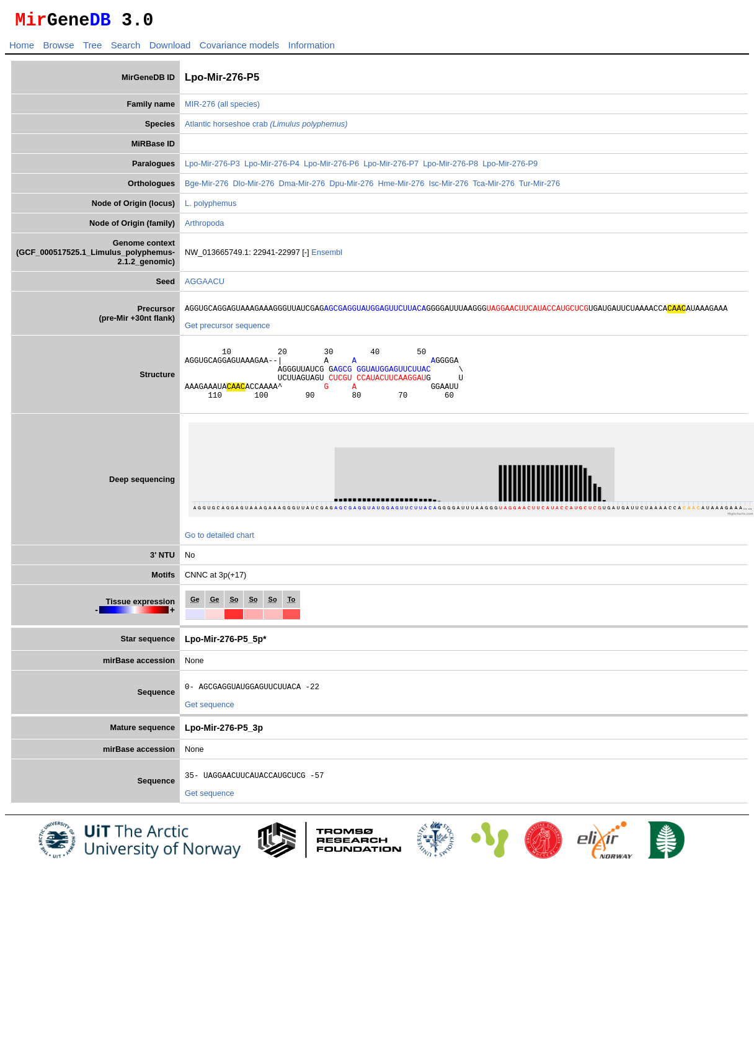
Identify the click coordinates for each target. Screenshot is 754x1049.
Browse (58, 48)
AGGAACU (204, 285)
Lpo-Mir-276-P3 (212, 167)
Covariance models (239, 48)
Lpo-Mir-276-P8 (450, 167)
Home (21, 48)
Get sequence (209, 723)
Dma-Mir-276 (302, 187)
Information (311, 48)
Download (170, 48)
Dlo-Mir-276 (254, 187)
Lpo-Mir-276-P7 (391, 167)
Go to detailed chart (219, 551)
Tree (92, 48)
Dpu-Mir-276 (351, 187)
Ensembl (326, 256)
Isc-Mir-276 (448, 187)
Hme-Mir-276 (401, 187)
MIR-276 (200, 107)
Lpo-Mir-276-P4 (271, 167)
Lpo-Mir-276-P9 (510, 167)
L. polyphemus (210, 207)
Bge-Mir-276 (206, 187)
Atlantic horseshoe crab (266, 127)
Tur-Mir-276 (539, 187)
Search (126, 48)
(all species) (239, 107)
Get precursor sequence (227, 331)
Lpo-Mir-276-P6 (331, 167)
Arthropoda (204, 226)
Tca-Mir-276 (493, 187)
